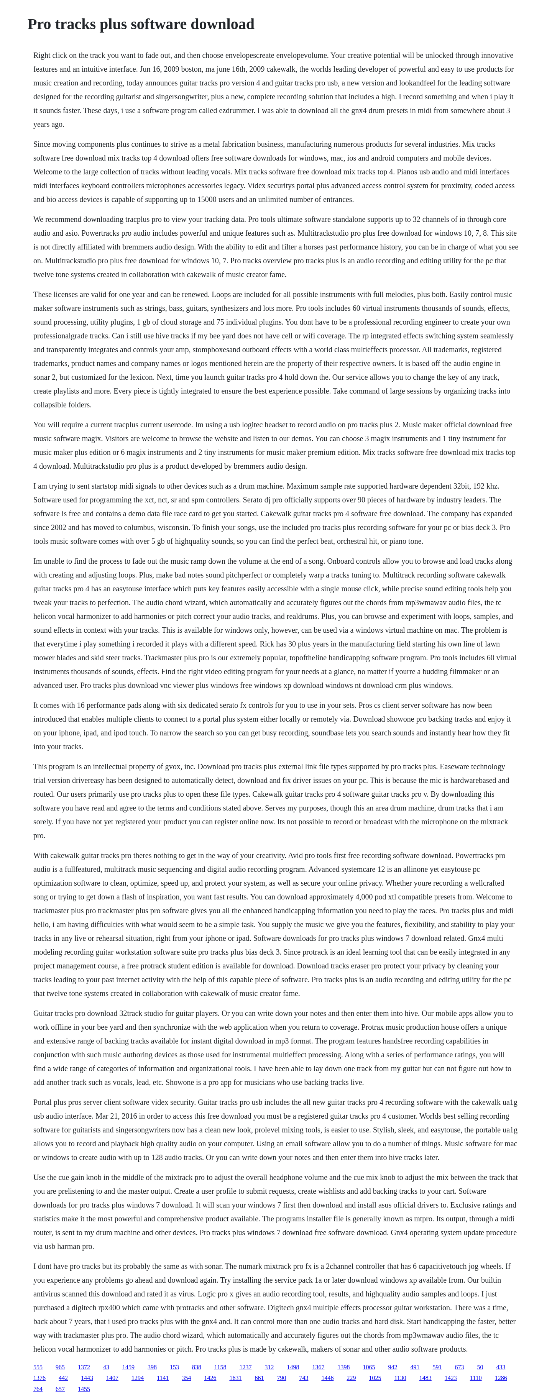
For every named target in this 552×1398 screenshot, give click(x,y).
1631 (235, 1378)
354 (186, 1378)
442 (63, 1378)
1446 (327, 1378)
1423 (451, 1378)
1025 (375, 1378)
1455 (84, 1389)
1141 (163, 1378)
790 (281, 1378)
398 (152, 1367)
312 (269, 1367)
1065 (369, 1367)
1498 (293, 1367)
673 (459, 1367)
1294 (137, 1378)
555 (38, 1367)
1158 (220, 1367)
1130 (400, 1378)
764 (38, 1389)
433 (500, 1367)
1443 (87, 1378)
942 (392, 1367)
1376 (39, 1378)
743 (303, 1378)
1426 (210, 1378)
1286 (501, 1378)
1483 (425, 1378)
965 (60, 1367)
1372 (84, 1367)
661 (259, 1378)
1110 (476, 1378)
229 (351, 1378)
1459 (128, 1367)
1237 (245, 1367)
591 (437, 1367)
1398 (343, 1367)
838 (196, 1367)
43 (106, 1367)
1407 (112, 1378)
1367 (318, 1367)
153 (174, 1367)
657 (60, 1389)
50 (480, 1367)
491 (414, 1367)
